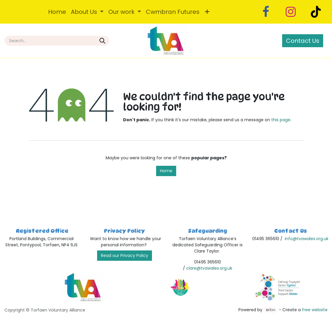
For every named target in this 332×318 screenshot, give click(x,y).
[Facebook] (265, 12)
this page (280, 120)
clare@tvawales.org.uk (209, 268)
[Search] (102, 41)
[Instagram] (290, 12)
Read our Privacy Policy (124, 255)
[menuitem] (57, 12)
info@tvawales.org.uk (306, 239)
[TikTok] (316, 12)
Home (166, 171)
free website (315, 310)
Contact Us (302, 41)
